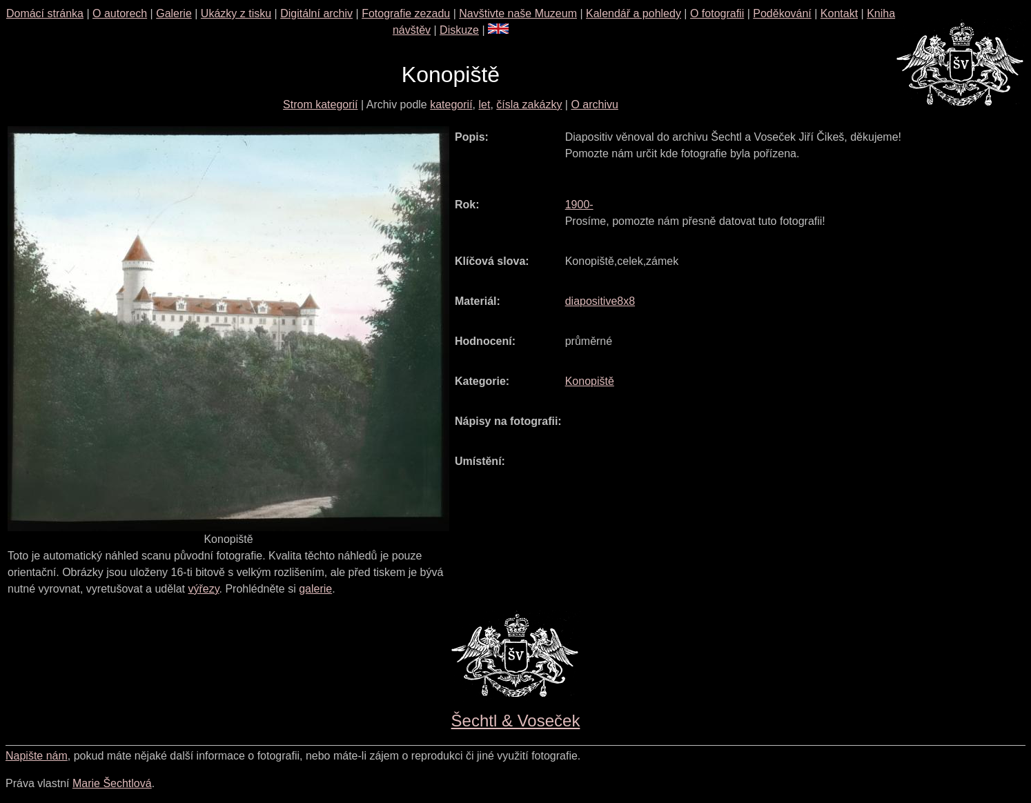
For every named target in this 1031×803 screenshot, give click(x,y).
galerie (315, 589)
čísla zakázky (529, 104)
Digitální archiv (316, 13)
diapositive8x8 (600, 301)
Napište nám (37, 756)
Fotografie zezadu (406, 13)
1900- (579, 204)
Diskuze (459, 30)
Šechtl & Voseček (515, 720)
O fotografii (717, 13)
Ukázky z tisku (236, 13)
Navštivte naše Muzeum (518, 13)
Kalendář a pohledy (633, 13)
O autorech (119, 13)
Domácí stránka (45, 13)
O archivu (594, 104)
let (484, 104)
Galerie (174, 13)
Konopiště (589, 381)
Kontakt (839, 13)
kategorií (451, 104)
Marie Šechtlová (112, 783)
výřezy (203, 589)
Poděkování (782, 13)
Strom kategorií (320, 104)
